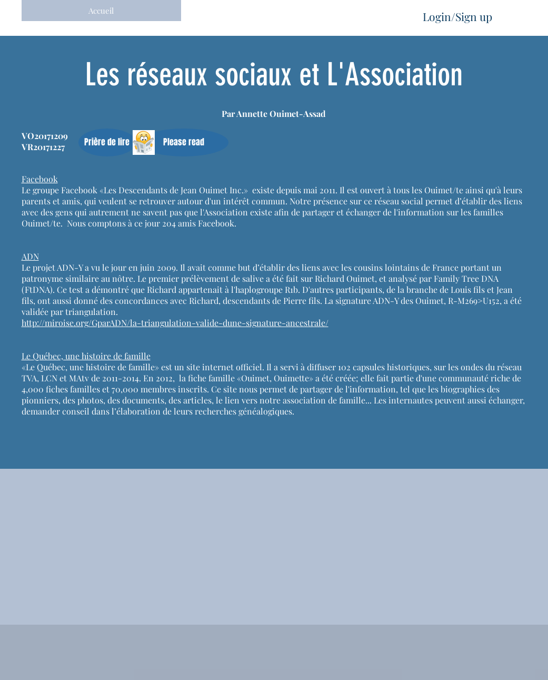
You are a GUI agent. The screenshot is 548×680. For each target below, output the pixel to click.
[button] (107, 142)
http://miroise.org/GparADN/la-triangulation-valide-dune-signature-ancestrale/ (175, 322)
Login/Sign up (457, 16)
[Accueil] (101, 10)
